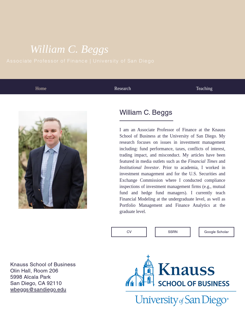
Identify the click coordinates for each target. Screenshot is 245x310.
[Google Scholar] (216, 232)
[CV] (129, 232)
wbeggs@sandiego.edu (38, 289)
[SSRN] (172, 232)
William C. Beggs (69, 49)
